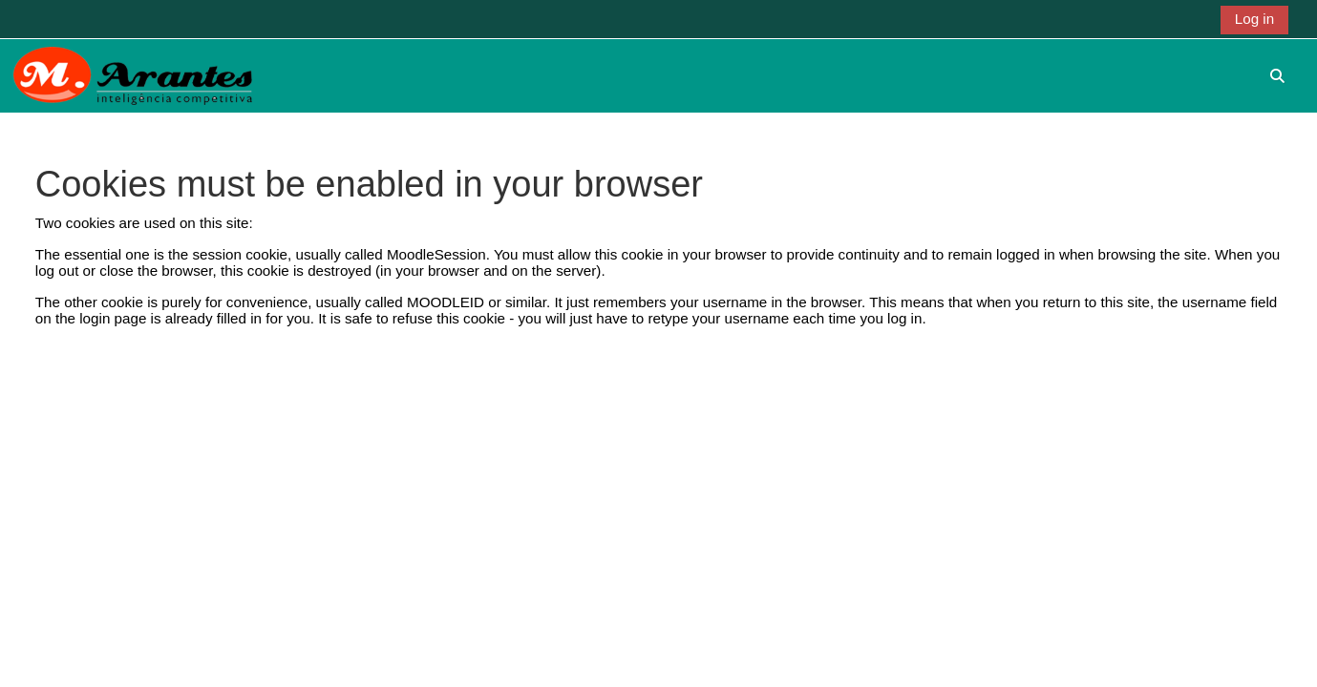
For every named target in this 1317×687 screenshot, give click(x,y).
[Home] (132, 75)
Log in (1254, 18)
